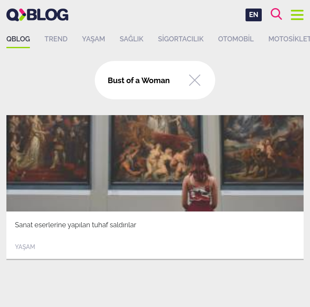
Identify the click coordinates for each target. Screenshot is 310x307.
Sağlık (131, 39)
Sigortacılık (181, 39)
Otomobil (236, 39)
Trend (55, 39)
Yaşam (93, 39)
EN (253, 15)
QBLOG (18, 39)
